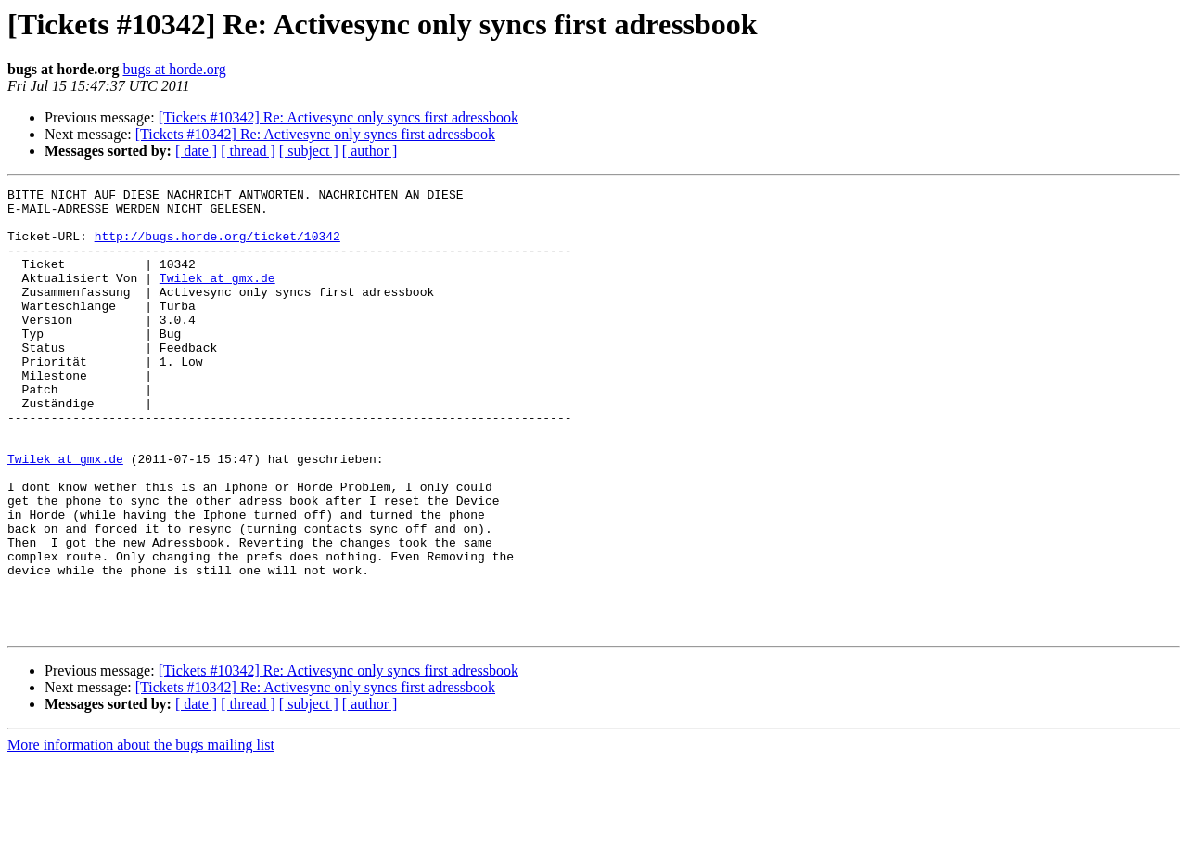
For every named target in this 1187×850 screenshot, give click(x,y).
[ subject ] (308, 151)
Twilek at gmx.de (217, 297)
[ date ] (196, 151)
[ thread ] (248, 151)
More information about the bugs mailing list (140, 834)
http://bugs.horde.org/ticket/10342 (217, 246)
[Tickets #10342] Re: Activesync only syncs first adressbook (338, 117)
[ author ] (370, 151)
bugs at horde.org (173, 69)
